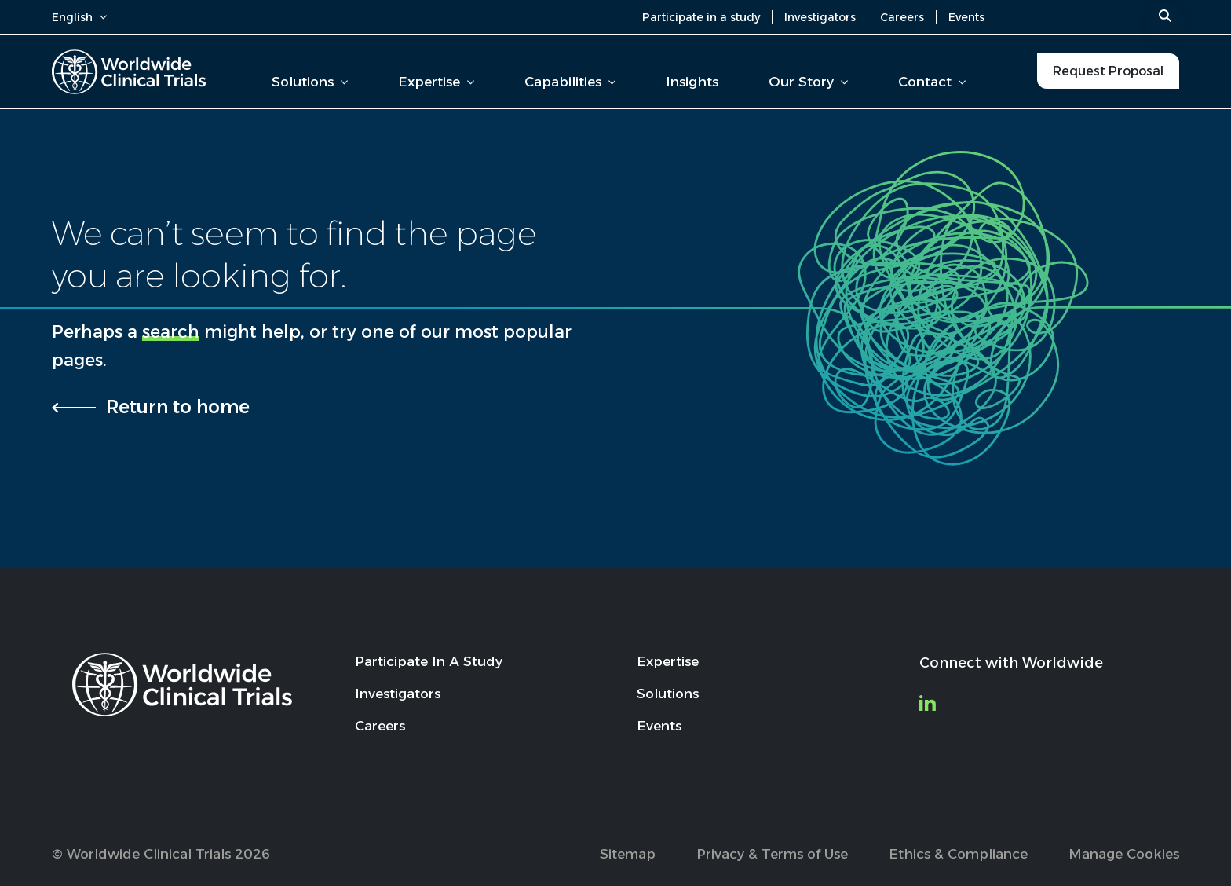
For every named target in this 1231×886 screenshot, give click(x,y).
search (170, 331)
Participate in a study (701, 17)
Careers (902, 17)
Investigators (820, 17)
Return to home (178, 407)
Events (966, 17)
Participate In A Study (428, 661)
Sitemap (628, 854)
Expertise (436, 82)
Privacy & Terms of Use (772, 854)
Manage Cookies (1123, 854)
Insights (692, 82)
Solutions (310, 82)
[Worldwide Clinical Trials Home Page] (129, 71)
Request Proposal (1108, 71)
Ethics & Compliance (958, 854)
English (79, 17)
